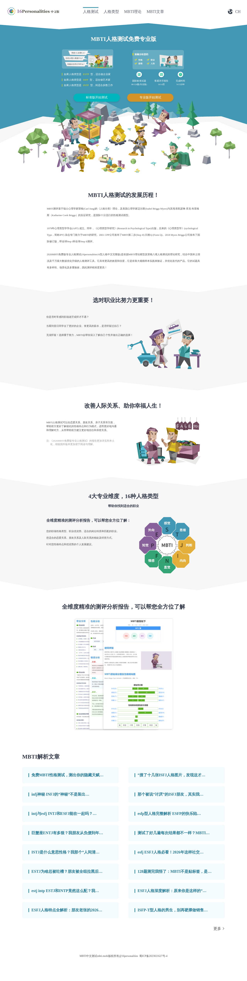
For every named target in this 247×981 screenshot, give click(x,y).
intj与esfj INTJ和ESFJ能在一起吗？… (63, 813)
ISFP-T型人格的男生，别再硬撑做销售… (173, 910)
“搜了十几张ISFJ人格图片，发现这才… (171, 775)
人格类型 (111, 11)
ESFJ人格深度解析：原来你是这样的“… (172, 891)
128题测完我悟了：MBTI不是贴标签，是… (174, 871)
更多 (217, 928)
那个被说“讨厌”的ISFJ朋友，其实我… (170, 794)
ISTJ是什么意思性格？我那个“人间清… (65, 852)
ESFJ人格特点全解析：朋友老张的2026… (66, 910)
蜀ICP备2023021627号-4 (153, 956)
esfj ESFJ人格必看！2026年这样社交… (171, 852)
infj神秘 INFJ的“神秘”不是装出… (60, 794)
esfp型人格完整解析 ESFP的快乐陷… (169, 813)
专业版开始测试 (150, 97)
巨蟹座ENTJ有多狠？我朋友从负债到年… (67, 833)
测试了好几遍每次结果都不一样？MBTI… (174, 833)
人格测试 (90, 11)
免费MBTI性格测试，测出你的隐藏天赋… (67, 775)
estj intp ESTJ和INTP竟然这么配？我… (65, 891)
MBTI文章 (155, 11)
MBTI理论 (132, 11)
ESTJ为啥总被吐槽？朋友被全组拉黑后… (66, 871)
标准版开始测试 (96, 97)
